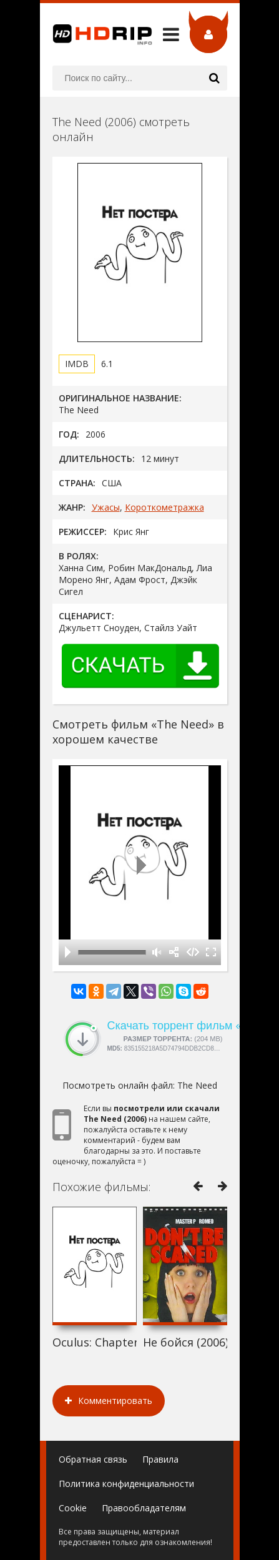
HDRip (96, 34)
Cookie (73, 1508)
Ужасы (106, 507)
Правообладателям (144, 1508)
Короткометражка (164, 507)
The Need (197, 1085)
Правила (160, 1459)
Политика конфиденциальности (126, 1483)
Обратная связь (93, 1459)
